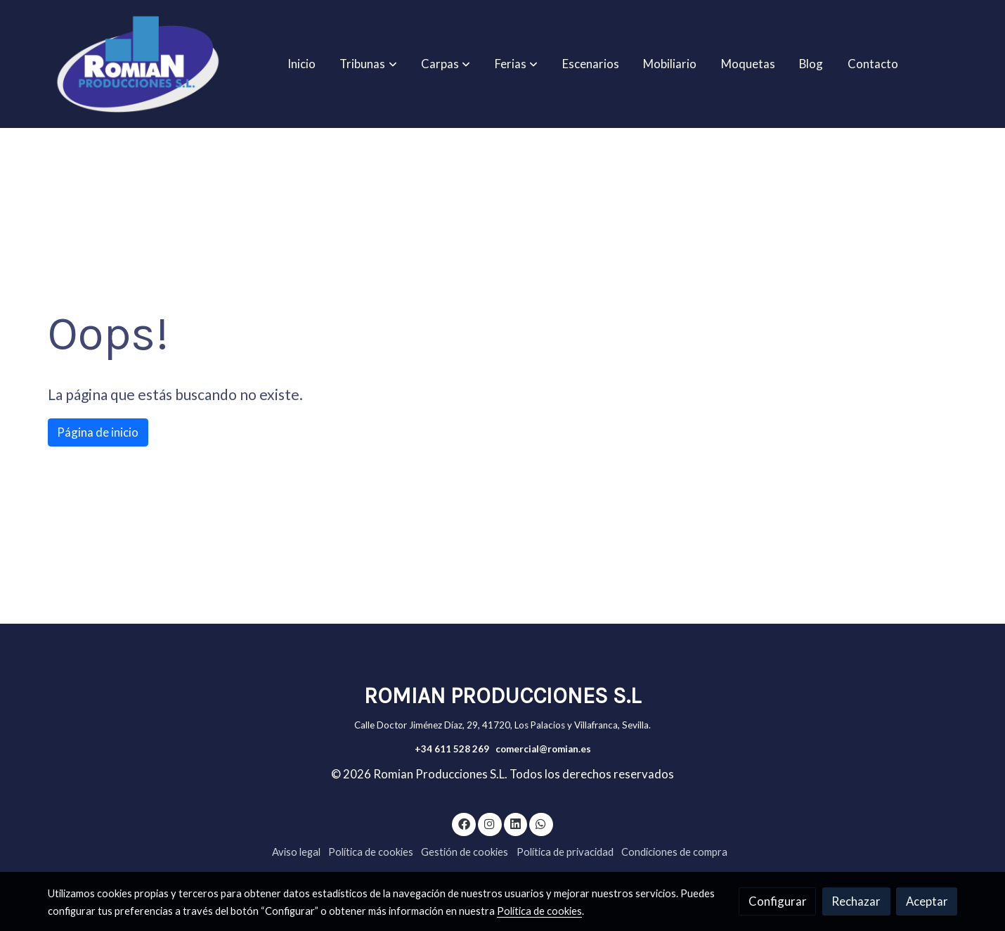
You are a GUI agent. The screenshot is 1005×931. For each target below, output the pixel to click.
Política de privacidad (565, 852)
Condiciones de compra (674, 852)
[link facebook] (464, 823)
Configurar (777, 901)
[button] (368, 63)
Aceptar (927, 901)
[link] (137, 64)
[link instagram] (490, 823)
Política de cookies (370, 852)
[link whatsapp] (541, 823)
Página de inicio (97, 432)
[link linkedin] (515, 823)
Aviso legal (296, 852)
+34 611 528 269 (452, 749)
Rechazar (856, 901)
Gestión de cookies (464, 852)
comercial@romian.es (543, 749)
